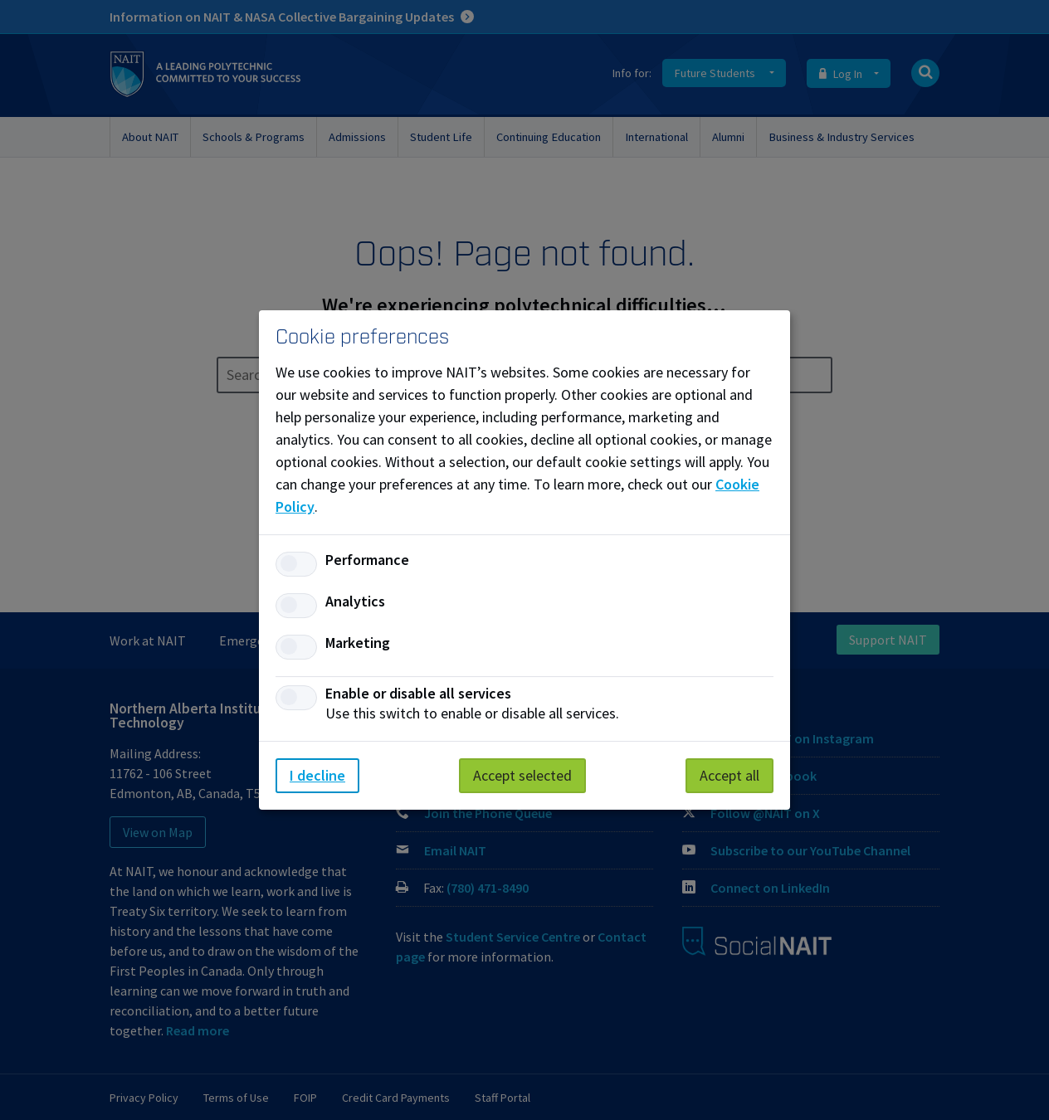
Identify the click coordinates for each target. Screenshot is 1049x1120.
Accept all (729, 775)
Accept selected (522, 775)
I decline (317, 775)
